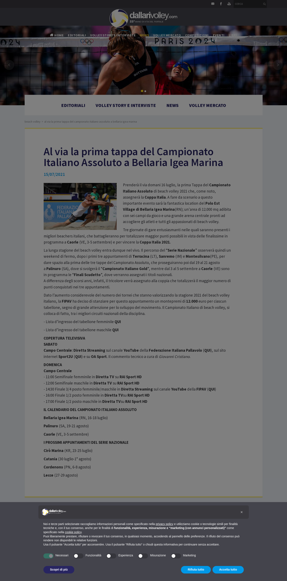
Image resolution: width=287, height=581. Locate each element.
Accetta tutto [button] (228, 569)
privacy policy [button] (164, 524)
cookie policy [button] (73, 532)
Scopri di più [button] (59, 569)
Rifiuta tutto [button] (196, 569)
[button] (241, 512)
